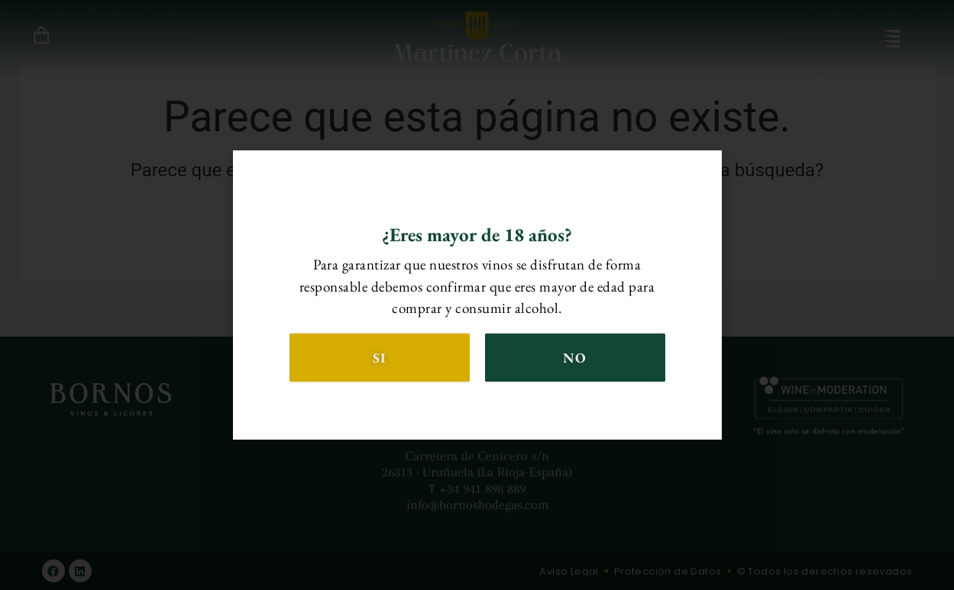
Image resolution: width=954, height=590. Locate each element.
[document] (477, 295)
